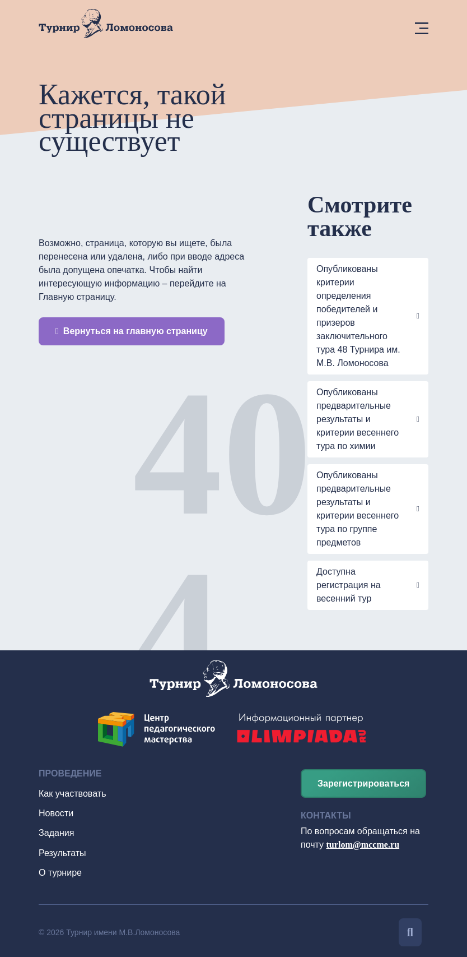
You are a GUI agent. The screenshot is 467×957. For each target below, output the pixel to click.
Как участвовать (72, 793)
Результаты (62, 851)
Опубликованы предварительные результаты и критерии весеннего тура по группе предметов (357, 508)
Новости (56, 812)
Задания (56, 831)
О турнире (60, 870)
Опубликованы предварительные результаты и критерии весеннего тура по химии (357, 419)
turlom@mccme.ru (362, 844)
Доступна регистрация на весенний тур (348, 585)
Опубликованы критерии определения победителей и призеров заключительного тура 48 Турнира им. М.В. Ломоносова (358, 316)
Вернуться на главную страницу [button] (131, 331)
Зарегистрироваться (363, 783)
